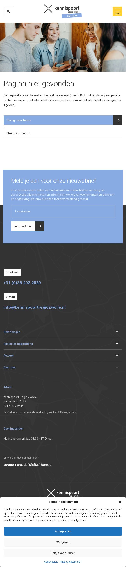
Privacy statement (70, 562)
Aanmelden (23, 226)
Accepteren (63, 531)
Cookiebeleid (51, 562)
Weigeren (63, 542)
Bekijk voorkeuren (63, 553)
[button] (120, 502)
